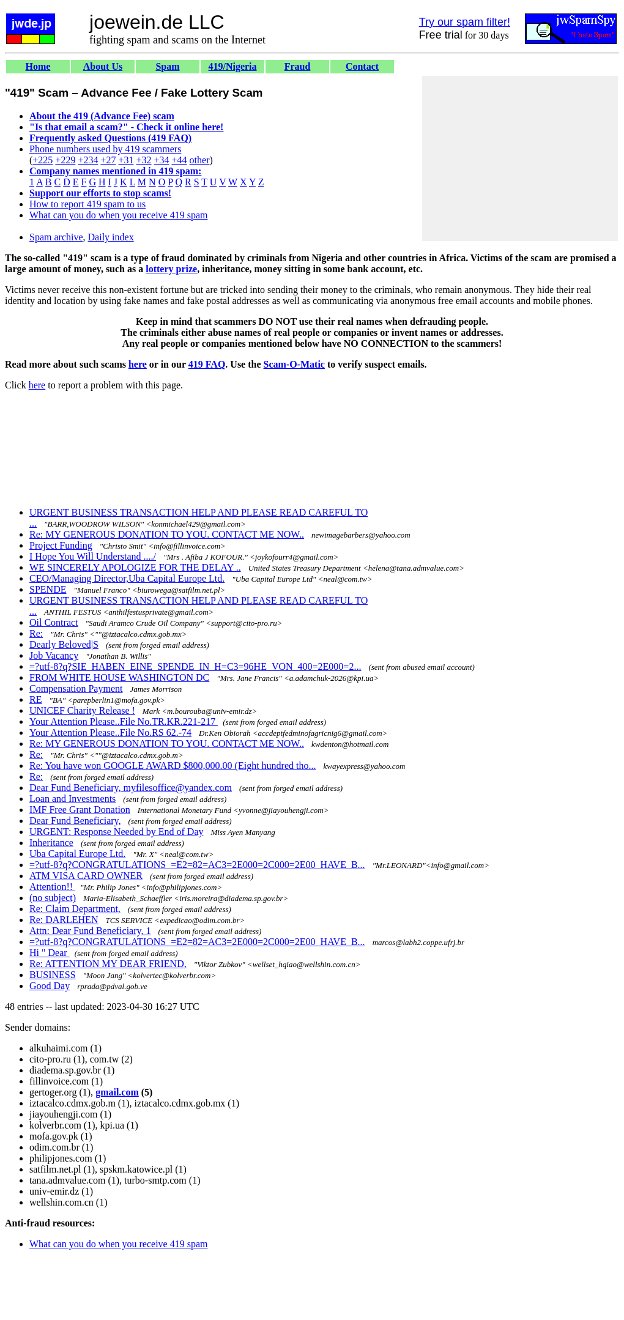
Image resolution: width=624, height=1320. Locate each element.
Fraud (297, 66)
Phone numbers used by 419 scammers (105, 149)
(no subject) (52, 897)
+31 (125, 160)
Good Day (49, 986)
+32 (143, 160)
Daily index (111, 237)
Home (38, 66)
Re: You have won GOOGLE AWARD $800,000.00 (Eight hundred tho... (172, 765)
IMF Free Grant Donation (79, 809)
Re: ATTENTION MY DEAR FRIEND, (108, 963)
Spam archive (56, 237)
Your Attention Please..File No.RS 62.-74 (110, 732)
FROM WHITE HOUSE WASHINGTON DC (119, 677)
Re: (36, 633)
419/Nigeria (232, 66)
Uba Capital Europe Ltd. (77, 853)
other (200, 160)
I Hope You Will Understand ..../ (92, 556)
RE (35, 699)
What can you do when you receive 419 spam (118, 215)
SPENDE (47, 589)
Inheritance (51, 842)
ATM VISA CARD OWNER (86, 875)
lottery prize (171, 269)
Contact (362, 66)
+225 (42, 160)
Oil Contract (53, 622)
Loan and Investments (72, 798)
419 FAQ (207, 364)
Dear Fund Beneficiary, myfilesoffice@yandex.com (130, 787)
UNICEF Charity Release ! (82, 710)
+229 (65, 160)
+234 (88, 160)
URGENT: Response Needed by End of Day (116, 831)
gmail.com (117, 1092)
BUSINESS (52, 975)
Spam (167, 66)
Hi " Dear (49, 952)
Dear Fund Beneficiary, (75, 820)
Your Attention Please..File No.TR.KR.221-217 (123, 721)
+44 (179, 160)
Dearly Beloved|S (63, 644)
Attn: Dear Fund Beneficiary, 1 (89, 930)
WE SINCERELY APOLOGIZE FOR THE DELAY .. (135, 567)
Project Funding (60, 545)
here (137, 364)
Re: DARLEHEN (63, 919)
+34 (161, 160)
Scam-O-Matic (294, 364)
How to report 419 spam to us (87, 204)
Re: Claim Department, (75, 908)
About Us (102, 66)
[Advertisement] (520, 158)
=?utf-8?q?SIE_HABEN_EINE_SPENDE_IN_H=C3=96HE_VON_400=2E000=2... (195, 666)
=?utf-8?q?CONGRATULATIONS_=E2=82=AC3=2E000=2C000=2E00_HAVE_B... (197, 864)
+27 (108, 160)
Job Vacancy (53, 655)
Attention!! (52, 886)
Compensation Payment (75, 688)
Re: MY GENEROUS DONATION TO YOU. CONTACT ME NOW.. (166, 534)
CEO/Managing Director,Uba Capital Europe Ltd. (127, 578)
